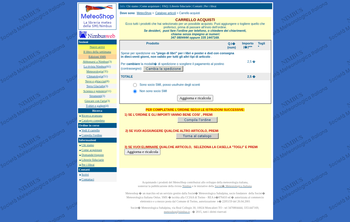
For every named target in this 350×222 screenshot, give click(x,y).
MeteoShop (144, 13)
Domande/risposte (93, 154)
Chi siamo (88, 145)
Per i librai (88, 164)
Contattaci (88, 179)
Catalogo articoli (165, 13)
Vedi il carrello (91, 130)
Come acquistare (92, 150)
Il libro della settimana (97, 51)
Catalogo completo (93, 120)
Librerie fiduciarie (93, 159)
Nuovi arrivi (97, 46)
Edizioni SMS (97, 56)
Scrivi (85, 174)
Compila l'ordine (92, 135)
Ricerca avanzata (92, 115)
